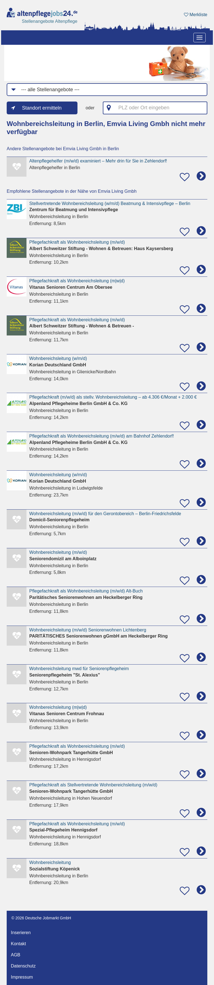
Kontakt (18, 943)
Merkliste (195, 14)
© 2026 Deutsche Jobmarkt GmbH (41, 918)
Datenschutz (23, 966)
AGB (15, 954)
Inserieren (21, 932)
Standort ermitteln (42, 108)
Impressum (22, 977)
